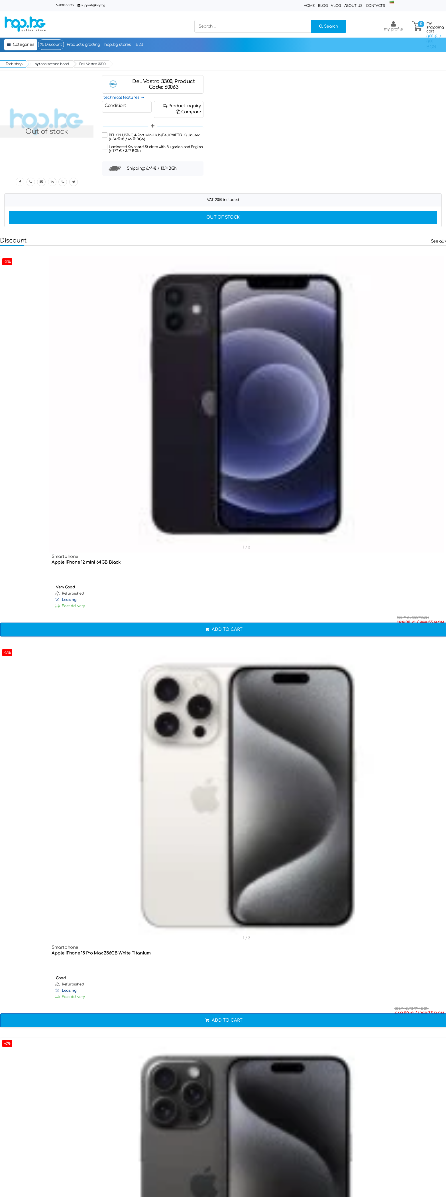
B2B (139, 44)
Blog (322, 6)
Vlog (336, 6)
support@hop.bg (93, 5)
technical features (121, 97)
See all (438, 241)
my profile (393, 26)
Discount (51, 44)
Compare (188, 112)
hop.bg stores (117, 44)
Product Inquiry (182, 106)
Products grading (83, 44)
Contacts (375, 6)
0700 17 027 (66, 5)
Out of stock (223, 217)
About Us (353, 6)
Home (309, 6)
